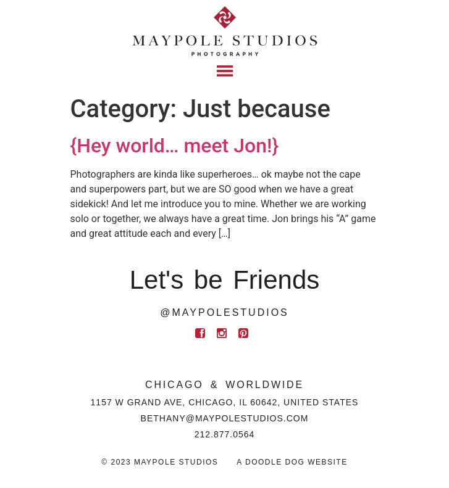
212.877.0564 (225, 434)
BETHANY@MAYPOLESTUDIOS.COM (225, 418)
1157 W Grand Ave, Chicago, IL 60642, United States (225, 402)
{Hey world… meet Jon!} (174, 145)
